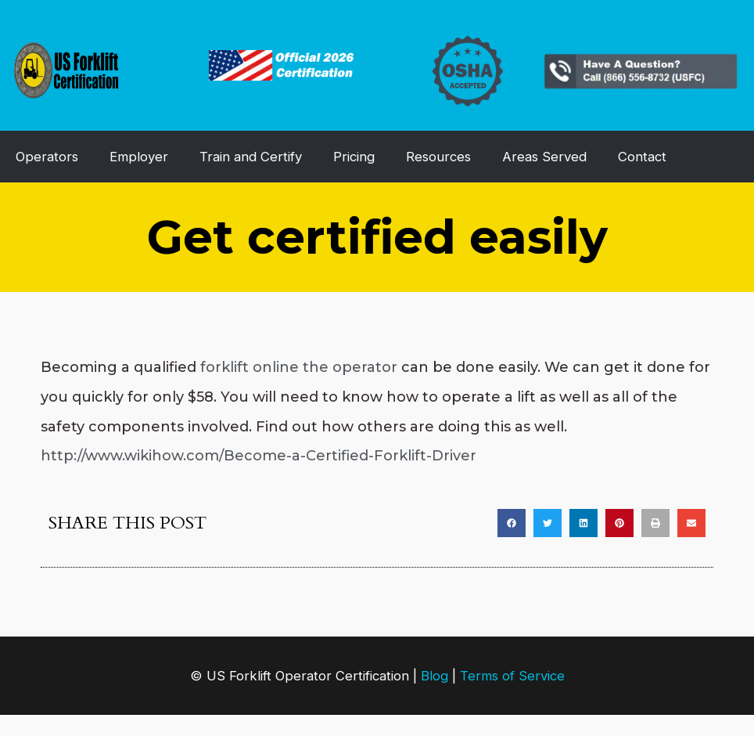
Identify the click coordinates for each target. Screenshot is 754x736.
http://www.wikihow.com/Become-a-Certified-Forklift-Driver (258, 455)
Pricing (354, 156)
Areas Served (544, 156)
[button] (511, 523)
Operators (47, 156)
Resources (438, 156)
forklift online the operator (298, 367)
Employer (139, 156)
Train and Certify (250, 156)
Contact (642, 156)
